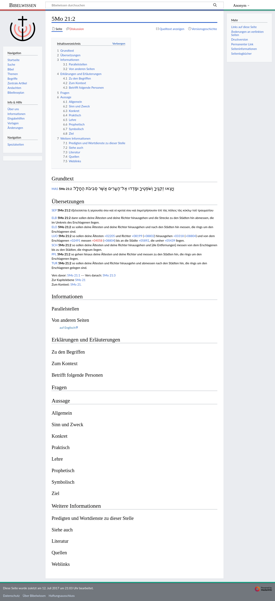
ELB (54, 218)
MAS (55, 189)
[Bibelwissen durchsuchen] (134, 5)
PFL (54, 254)
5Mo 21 (80, 280)
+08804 (191, 236)
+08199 (137, 236)
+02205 (109, 236)
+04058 (97, 240)
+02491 (75, 240)
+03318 (178, 236)
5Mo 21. (76, 284)
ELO (54, 227)
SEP (54, 210)
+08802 (149, 236)
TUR (54, 263)
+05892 (144, 240)
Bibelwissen (22, 5)
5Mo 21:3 (109, 275)
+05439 (170, 240)
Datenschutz (11, 595)
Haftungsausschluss (62, 595)
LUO (55, 236)
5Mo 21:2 (65, 189)
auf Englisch (67, 327)
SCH (54, 245)
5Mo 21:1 (73, 275)
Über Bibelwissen (34, 595)
